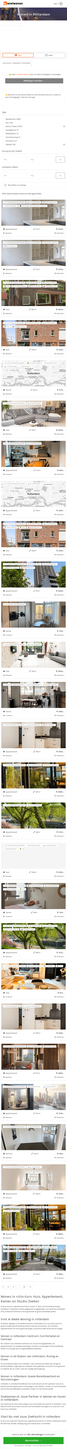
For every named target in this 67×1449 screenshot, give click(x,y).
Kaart (49, 55)
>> (30, 1287)
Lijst (18, 55)
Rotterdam (26, 63)
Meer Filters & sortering (17, 185)
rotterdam (24, 1297)
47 (24, 1287)
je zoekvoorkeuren (22, 74)
